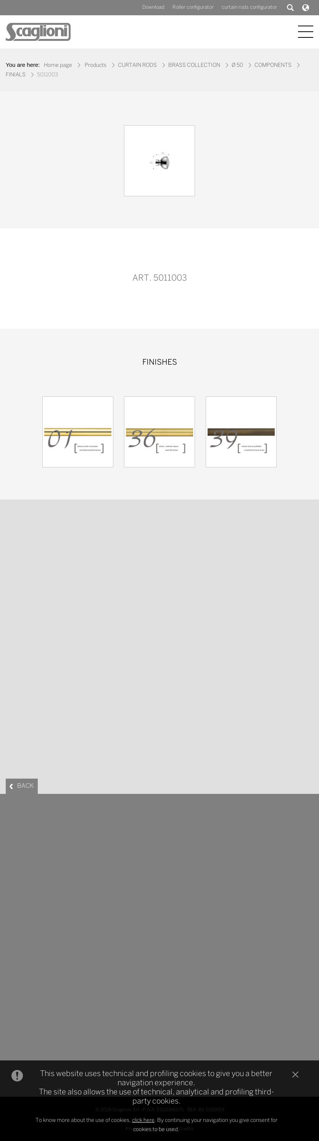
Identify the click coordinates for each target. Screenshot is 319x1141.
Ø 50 (237, 65)
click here (143, 1120)
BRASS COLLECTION (194, 65)
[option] (159, 162)
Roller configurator (193, 7)
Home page (58, 65)
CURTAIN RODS (137, 65)
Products (95, 65)
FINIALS (16, 75)
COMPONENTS (273, 65)
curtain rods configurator (249, 7)
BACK (25, 786)
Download (153, 7)
